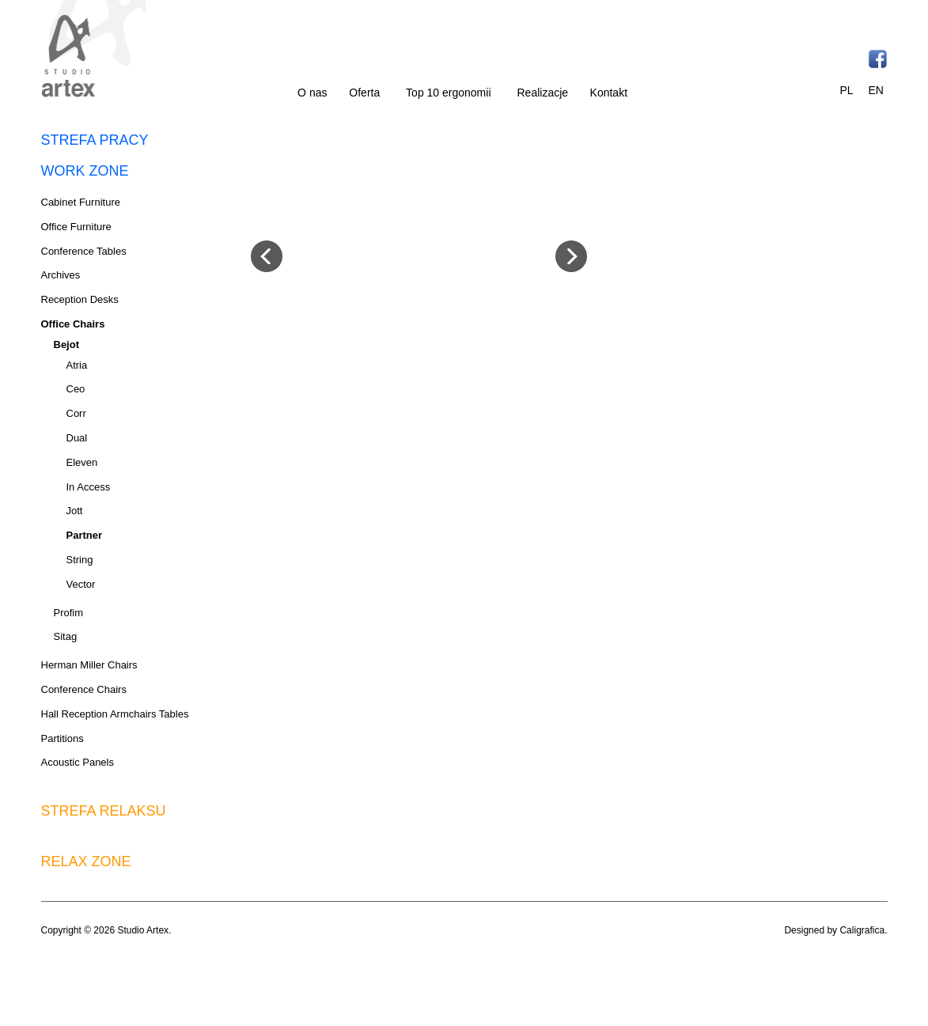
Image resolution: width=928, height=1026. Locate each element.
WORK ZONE (85, 171)
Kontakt (608, 92)
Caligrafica (861, 930)
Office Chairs (73, 324)
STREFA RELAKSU (103, 811)
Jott (74, 511)
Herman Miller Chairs (89, 665)
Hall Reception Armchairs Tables (115, 714)
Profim (69, 613)
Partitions (62, 738)
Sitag (66, 636)
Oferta (364, 92)
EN (875, 90)
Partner (84, 535)
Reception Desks (80, 299)
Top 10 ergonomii (448, 92)
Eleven (82, 462)
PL (847, 90)
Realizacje (543, 92)
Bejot (67, 344)
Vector (81, 584)
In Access (88, 487)
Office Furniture (76, 227)
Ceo (75, 389)
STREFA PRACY (95, 140)
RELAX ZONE (86, 861)
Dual (77, 438)
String (79, 560)
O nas (312, 92)
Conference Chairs (84, 689)
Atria (77, 365)
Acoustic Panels (78, 762)
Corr (76, 413)
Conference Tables (84, 251)
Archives (61, 275)
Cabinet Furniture (80, 202)
